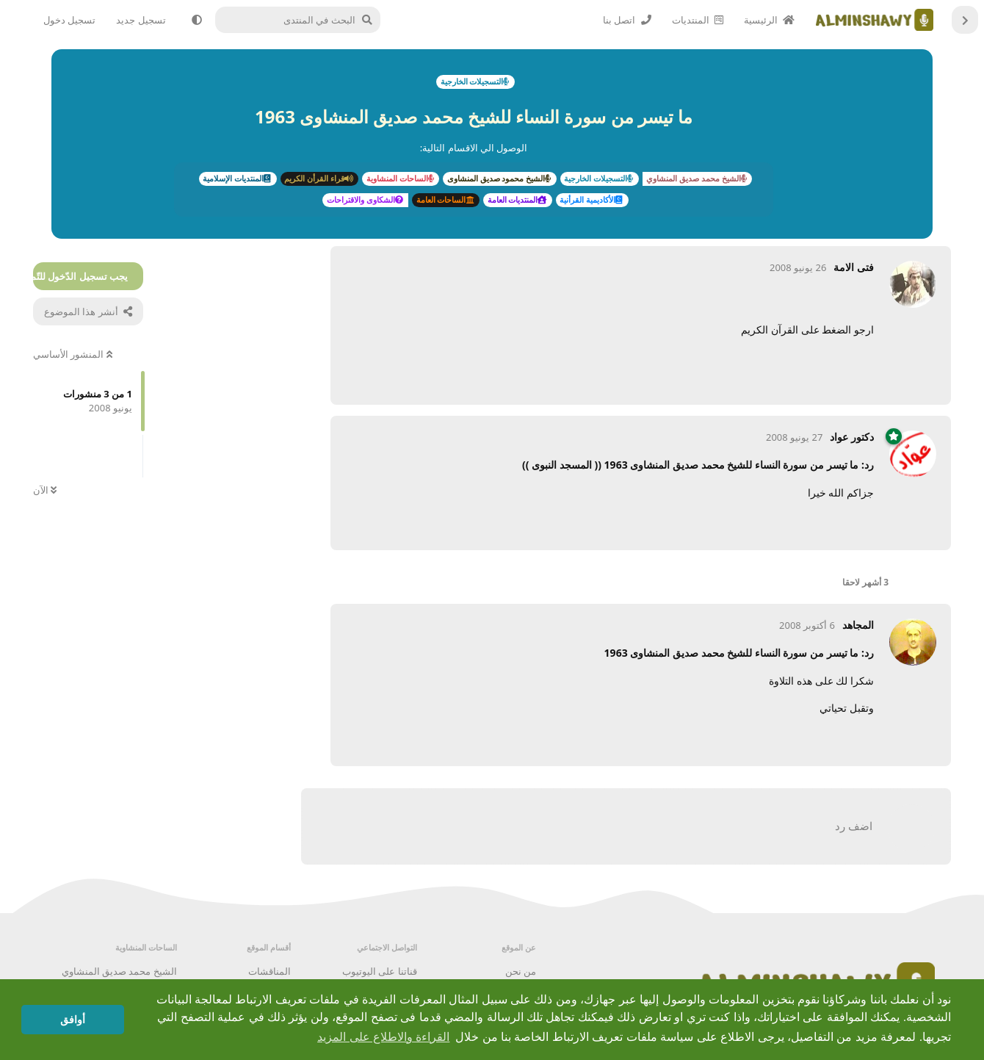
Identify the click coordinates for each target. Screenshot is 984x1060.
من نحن (520, 971)
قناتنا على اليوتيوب (379, 971)
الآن (45, 490)
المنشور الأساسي (72, 354)
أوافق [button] (72, 1019)
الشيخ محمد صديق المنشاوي (119, 971)
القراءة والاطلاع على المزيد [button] (383, 1037)
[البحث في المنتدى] (302, 20)
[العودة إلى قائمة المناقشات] (965, 20)
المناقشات (269, 971)
